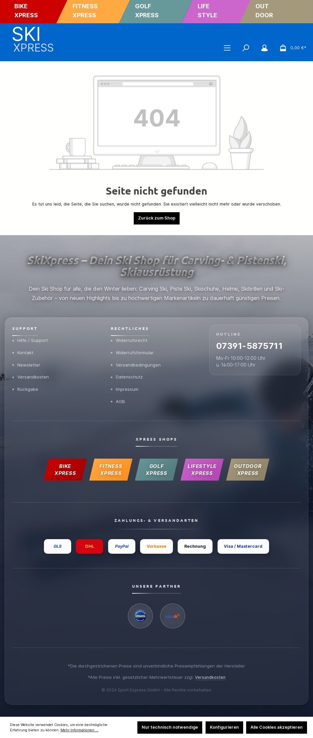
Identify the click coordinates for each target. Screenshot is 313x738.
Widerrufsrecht (129, 337)
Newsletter (26, 362)
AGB (118, 399)
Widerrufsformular (133, 349)
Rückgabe (25, 387)
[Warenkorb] (290, 48)
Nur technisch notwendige (170, 727)
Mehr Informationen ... (79, 730)
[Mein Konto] (264, 48)
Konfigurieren (224, 727)
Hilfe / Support (30, 337)
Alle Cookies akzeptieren (276, 727)
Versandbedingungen (136, 362)
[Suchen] (245, 48)
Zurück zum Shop (156, 218)
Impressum (125, 387)
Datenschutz (127, 374)
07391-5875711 (251, 343)
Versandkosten (31, 374)
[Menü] (227, 48)
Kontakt (23, 349)
